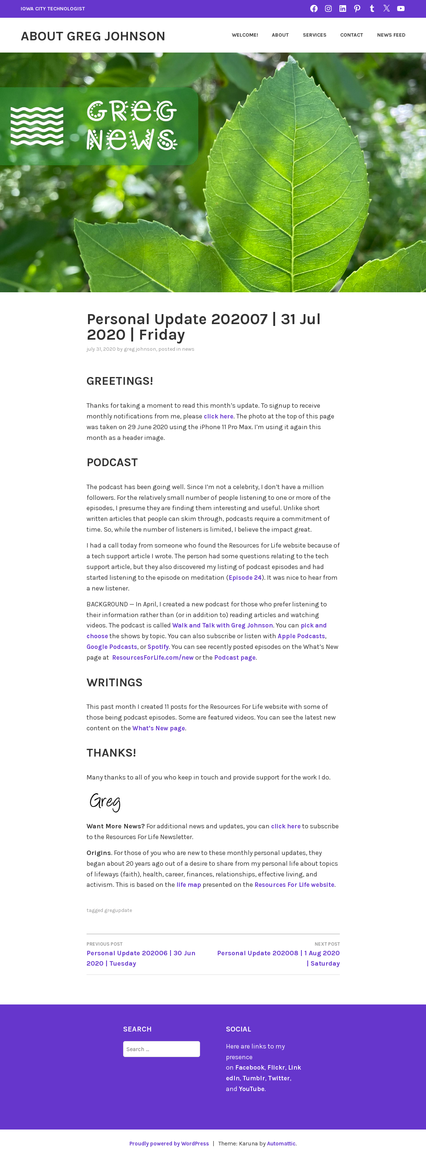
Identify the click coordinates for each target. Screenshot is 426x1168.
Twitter (285, 1088)
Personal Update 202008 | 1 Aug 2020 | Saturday (276, 964)
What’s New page (160, 728)
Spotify (161, 647)
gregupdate (118, 920)
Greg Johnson (140, 349)
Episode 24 (246, 577)
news (188, 349)
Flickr (278, 1078)
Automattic (285, 1153)
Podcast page (255, 657)
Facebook (250, 1078)
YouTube (252, 1099)
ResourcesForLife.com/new (169, 657)
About (280, 35)
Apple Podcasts (304, 636)
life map (189, 884)
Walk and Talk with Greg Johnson (226, 625)
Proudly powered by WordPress (167, 1153)
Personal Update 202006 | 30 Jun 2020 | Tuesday (150, 964)
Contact (351, 35)
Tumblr (259, 1088)
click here (220, 416)
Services (315, 35)
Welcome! (245, 35)
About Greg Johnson (105, 35)
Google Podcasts (113, 647)
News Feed (391, 35)
